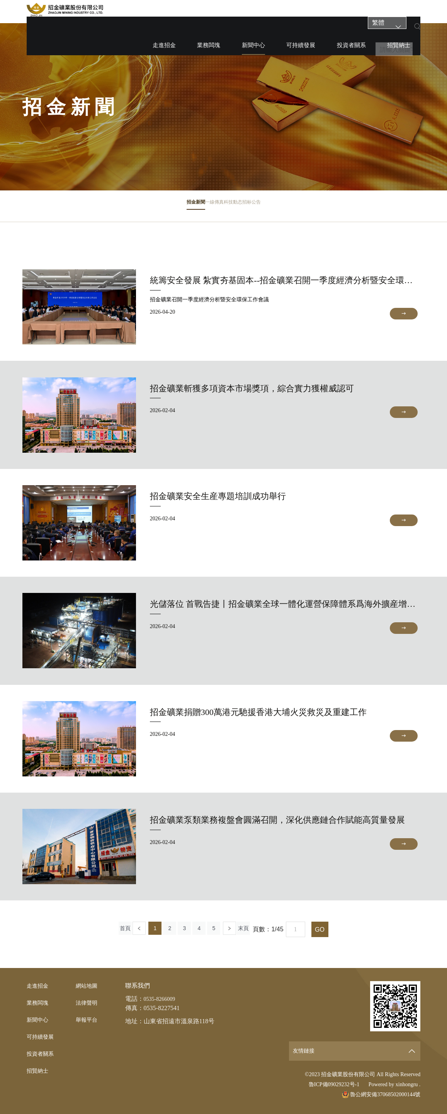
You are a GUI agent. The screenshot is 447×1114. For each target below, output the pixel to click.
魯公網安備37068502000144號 (381, 1094)
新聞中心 (253, 14)
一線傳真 (197, 208)
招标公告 (300, 208)
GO (332, 929)
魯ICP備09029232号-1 (334, 1084)
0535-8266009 (162, 998)
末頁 (255, 929)
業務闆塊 (223, 11)
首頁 (114, 929)
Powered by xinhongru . (395, 1084)
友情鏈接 (305, 1051)
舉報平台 (88, 1019)
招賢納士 (352, 11)
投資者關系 (320, 11)
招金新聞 (146, 208)
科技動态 (249, 208)
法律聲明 (88, 1002)
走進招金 (194, 11)
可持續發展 (285, 11)
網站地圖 (88, 985)
